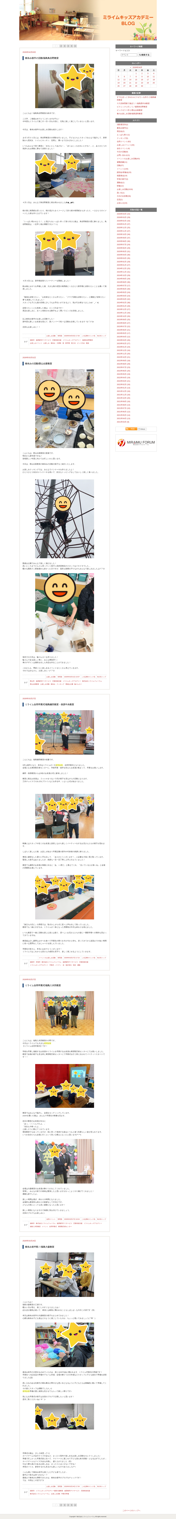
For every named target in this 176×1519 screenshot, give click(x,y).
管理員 (60, 336)
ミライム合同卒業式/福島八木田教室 (43, 985)
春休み (53, 343)
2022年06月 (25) (123, 371)
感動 (78, 965)
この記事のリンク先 (88, 336)
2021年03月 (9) (123, 422)
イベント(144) (122, 169)
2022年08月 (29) (123, 364)
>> (75, 46)
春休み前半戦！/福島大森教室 (39, 1247)
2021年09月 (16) (123, 401)
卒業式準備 (65, 1494)
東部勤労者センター (65, 1226)
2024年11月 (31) (123, 272)
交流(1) (120, 199)
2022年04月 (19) (123, 378)
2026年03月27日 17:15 (72, 958)
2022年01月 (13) (123, 388)
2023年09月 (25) (123, 319)
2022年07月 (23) (123, 367)
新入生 (73, 343)
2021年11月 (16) (123, 395)
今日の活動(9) (122, 152)
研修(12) (120, 186)
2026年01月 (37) (123, 224)
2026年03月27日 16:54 (72, 1219)
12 (119, 80)
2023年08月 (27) (123, 323)
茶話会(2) (120, 131)
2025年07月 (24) (123, 244)
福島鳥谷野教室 (87, 340)
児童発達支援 (56, 340)
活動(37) (120, 165)
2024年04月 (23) (123, 296)
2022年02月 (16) (123, 384)
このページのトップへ (131, 1510)
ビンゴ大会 (81, 343)
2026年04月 (137, 67)
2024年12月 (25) (123, 268)
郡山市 (32, 681)
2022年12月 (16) (123, 350)
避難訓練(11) (122, 162)
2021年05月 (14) (123, 415)
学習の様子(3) (122, 179)
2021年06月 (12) (123, 412)
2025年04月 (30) (123, 255)
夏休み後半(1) (122, 128)
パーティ (58, 965)
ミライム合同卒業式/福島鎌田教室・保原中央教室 (49, 704)
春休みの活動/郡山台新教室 (38, 363)
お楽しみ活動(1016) (125, 189)
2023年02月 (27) (123, 343)
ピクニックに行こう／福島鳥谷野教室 (132, 107)
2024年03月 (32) (123, 299)
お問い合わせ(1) (123, 155)
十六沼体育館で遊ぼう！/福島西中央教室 (133, 103)
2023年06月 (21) (123, 330)
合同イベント (51, 1219)
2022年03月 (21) (123, 381)
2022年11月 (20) (123, 354)
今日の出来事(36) (124, 196)
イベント (45, 1226)
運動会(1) (120, 182)
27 (124, 86)
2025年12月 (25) (123, 228)
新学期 (67, 343)
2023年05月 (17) (123, 333)
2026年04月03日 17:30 (72, 336)
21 (130, 83)
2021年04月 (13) (123, 418)
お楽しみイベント (36, 343)
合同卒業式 (53, 1226)
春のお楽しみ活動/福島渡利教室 (129, 114)
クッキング (60, 684)
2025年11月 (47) (123, 231)
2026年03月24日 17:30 (72, 1486)
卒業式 (52, 965)
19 (119, 83)
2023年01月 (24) (123, 347)
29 (136, 86)
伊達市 (38, 962)
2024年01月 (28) (123, 306)
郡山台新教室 (34, 684)
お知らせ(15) (122, 203)
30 (142, 86)
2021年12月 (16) (123, 391)
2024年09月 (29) (123, 279)
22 (136, 83)
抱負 (87, 343)
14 (130, 80)
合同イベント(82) (124, 141)
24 (148, 83)
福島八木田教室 (35, 1226)
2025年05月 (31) (123, 251)
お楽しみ (46, 343)
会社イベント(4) (123, 148)
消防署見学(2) (122, 124)
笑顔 (74, 965)
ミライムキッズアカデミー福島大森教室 (49, 1491)
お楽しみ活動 (51, 336)
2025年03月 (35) (123, 258)
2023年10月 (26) (123, 316)
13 (124, 80)
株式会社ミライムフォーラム (92, 681)
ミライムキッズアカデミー (72, 340)
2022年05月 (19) (123, 374)
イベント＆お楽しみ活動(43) (128, 159)
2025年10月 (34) (123, 234)
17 (148, 80)
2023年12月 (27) (123, 309)
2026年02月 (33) (123, 221)
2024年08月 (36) (123, 282)
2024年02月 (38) (123, 303)
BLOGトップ (101, 336)
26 (119, 86)
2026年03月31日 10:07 (72, 677)
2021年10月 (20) (123, 398)
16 (142, 80)
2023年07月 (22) (123, 326)
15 (136, 80)
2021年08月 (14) (123, 405)
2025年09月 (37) (123, 238)
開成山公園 (69, 684)
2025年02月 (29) (123, 262)
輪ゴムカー (78, 684)
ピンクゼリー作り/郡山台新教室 (129, 110)
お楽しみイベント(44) (125, 145)
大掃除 (59, 343)
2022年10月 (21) (123, 357)
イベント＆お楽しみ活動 (47, 958)
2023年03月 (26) (123, 340)
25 (154, 83)
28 (130, 86)
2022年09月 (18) (123, 361)
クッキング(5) (122, 138)
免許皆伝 (69, 965)
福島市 (32, 340)
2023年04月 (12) (123, 337)
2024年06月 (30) (123, 289)
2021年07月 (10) (123, 408)
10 (148, 77)
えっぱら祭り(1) (123, 135)
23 (142, 83)
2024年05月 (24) (123, 292)
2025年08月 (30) (123, 241)
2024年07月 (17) (123, 286)
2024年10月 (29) (123, 275)
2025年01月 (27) (123, 265)
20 (124, 83)
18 (154, 80)
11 (154, 77)
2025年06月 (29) (123, 248)
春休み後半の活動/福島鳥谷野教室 (42, 58)
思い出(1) (120, 193)
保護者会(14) (122, 176)
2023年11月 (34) (123, 313)
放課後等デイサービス (43, 340)
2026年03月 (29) (123, 217)
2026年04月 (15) (123, 214)
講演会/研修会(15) (124, 172)
